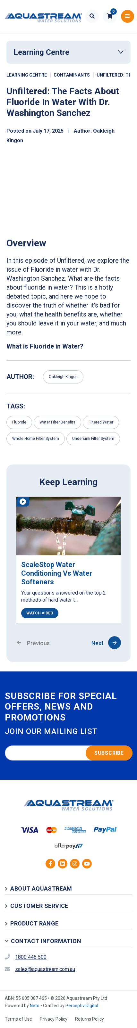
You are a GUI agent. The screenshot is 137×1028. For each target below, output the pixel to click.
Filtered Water (101, 422)
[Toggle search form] (92, 16)
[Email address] (69, 753)
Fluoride (19, 422)
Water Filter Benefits (57, 422)
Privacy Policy (53, 1019)
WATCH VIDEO (39, 613)
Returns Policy (89, 1019)
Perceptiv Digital (81, 1005)
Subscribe (109, 753)
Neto (34, 1005)
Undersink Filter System (93, 438)
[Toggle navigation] (127, 16)
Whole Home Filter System (35, 438)
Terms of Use (18, 1019)
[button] (110, 16)
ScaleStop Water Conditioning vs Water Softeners (56, 573)
